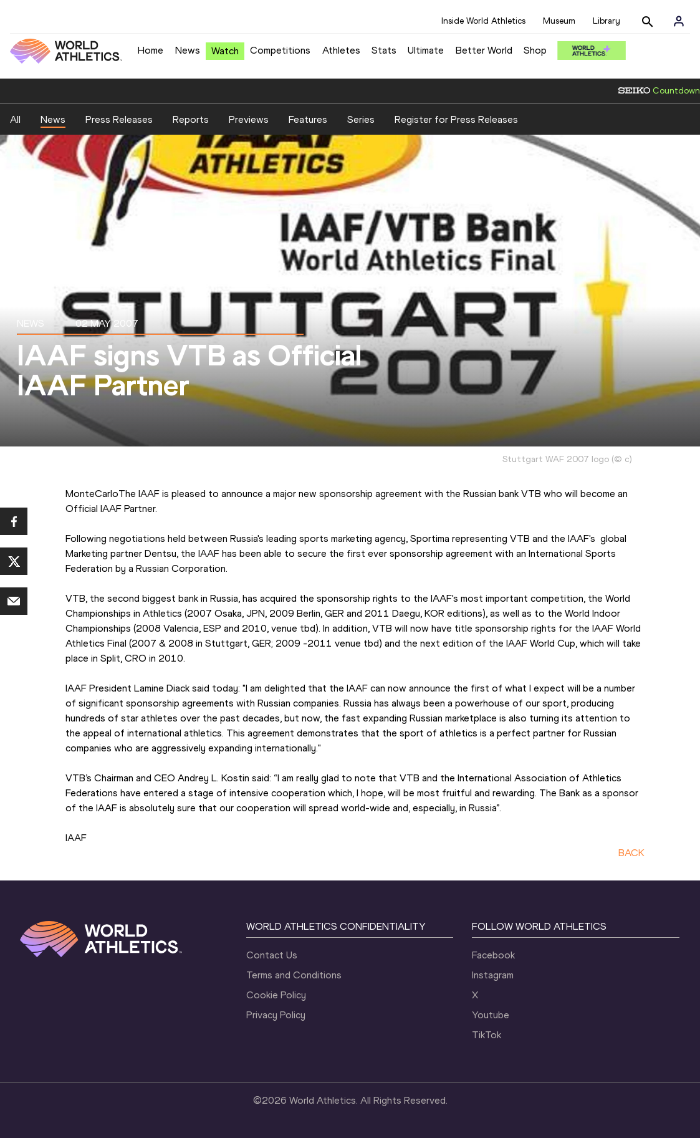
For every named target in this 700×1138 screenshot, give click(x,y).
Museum (559, 21)
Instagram (493, 975)
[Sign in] (679, 21)
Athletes (341, 50)
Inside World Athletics (483, 21)
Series (361, 119)
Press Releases (119, 119)
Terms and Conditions (294, 975)
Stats (384, 50)
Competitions (280, 50)
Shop (535, 50)
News (187, 50)
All (15, 119)
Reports (191, 119)
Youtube (490, 1015)
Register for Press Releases (456, 119)
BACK (631, 853)
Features (308, 119)
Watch (225, 51)
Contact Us (271, 955)
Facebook (493, 955)
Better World (484, 50)
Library (606, 21)
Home (150, 50)
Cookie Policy (276, 995)
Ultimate (426, 50)
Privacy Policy (275, 1015)
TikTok (486, 1035)
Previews (249, 119)
